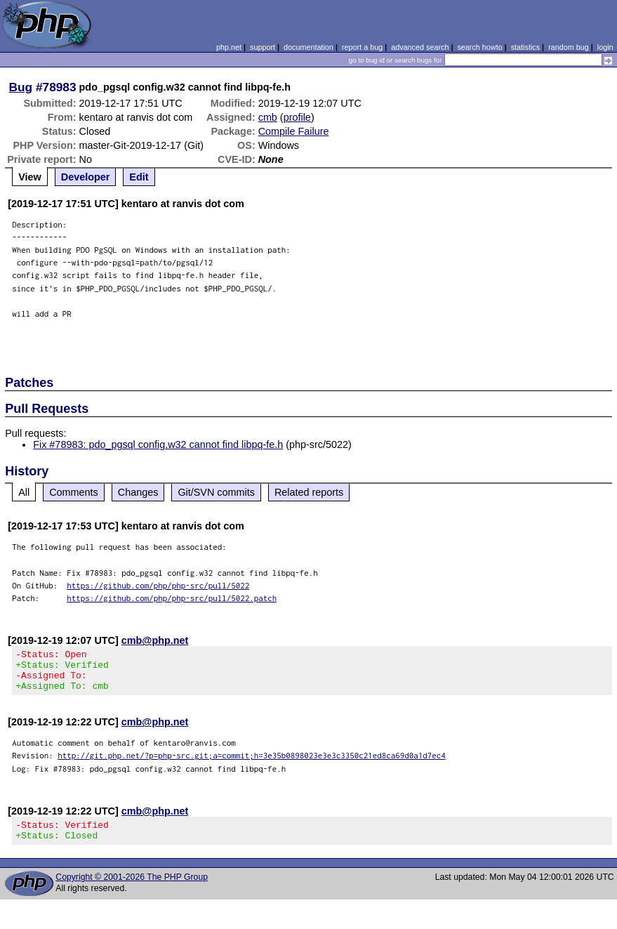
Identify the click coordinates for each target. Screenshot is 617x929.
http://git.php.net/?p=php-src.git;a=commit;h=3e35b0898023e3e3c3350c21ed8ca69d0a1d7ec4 (252, 763)
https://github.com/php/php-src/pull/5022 (158, 585)
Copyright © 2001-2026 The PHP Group (131, 890)
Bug (21, 87)
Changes (138, 492)
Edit (138, 177)
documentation (308, 47)
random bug (568, 47)
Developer (85, 177)
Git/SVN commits (216, 492)
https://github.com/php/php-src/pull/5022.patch (172, 597)
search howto (479, 47)
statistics (525, 47)
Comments (73, 492)
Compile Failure (293, 131)
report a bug (362, 47)
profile (297, 117)
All (23, 492)
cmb (267, 117)
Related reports (308, 492)
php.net (228, 47)
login (605, 47)
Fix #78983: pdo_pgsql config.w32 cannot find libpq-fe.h (158, 444)
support (262, 47)
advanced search (420, 47)
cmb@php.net (155, 640)
